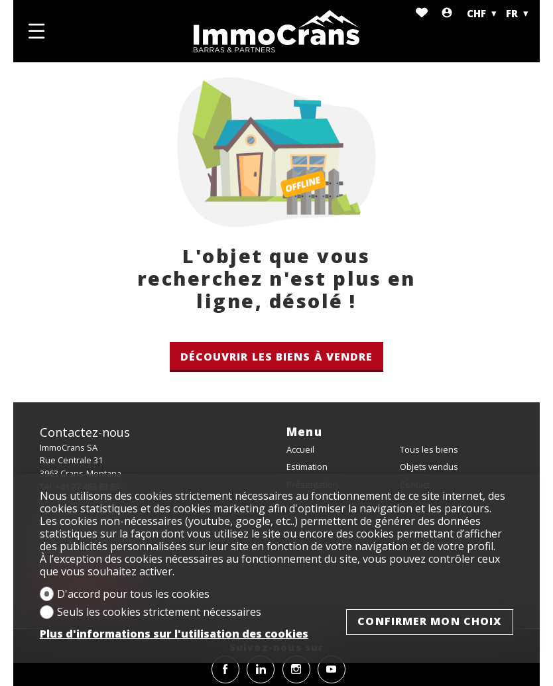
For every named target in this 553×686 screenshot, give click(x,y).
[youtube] (331, 669)
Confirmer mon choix (429, 621)
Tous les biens (429, 449)
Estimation (307, 467)
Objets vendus (429, 467)
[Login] (447, 14)
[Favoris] (422, 14)
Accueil (300, 449)
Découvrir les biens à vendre (276, 356)
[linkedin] (261, 669)
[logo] (276, 31)
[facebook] (225, 669)
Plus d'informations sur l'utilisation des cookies (174, 634)
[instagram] (296, 669)
